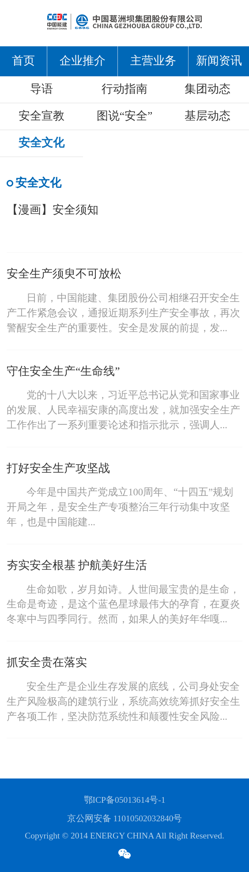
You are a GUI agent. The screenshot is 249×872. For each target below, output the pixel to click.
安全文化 (41, 143)
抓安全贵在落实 (47, 663)
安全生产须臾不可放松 (64, 274)
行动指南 (124, 89)
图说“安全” (125, 116)
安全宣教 (41, 116)
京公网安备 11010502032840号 (124, 818)
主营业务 (153, 61)
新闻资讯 (219, 61)
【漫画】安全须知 (52, 210)
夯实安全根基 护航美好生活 (77, 566)
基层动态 (207, 116)
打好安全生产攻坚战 (58, 469)
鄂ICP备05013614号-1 (125, 800)
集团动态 (207, 89)
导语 (41, 89)
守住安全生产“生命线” (63, 372)
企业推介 (83, 61)
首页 (23, 61)
